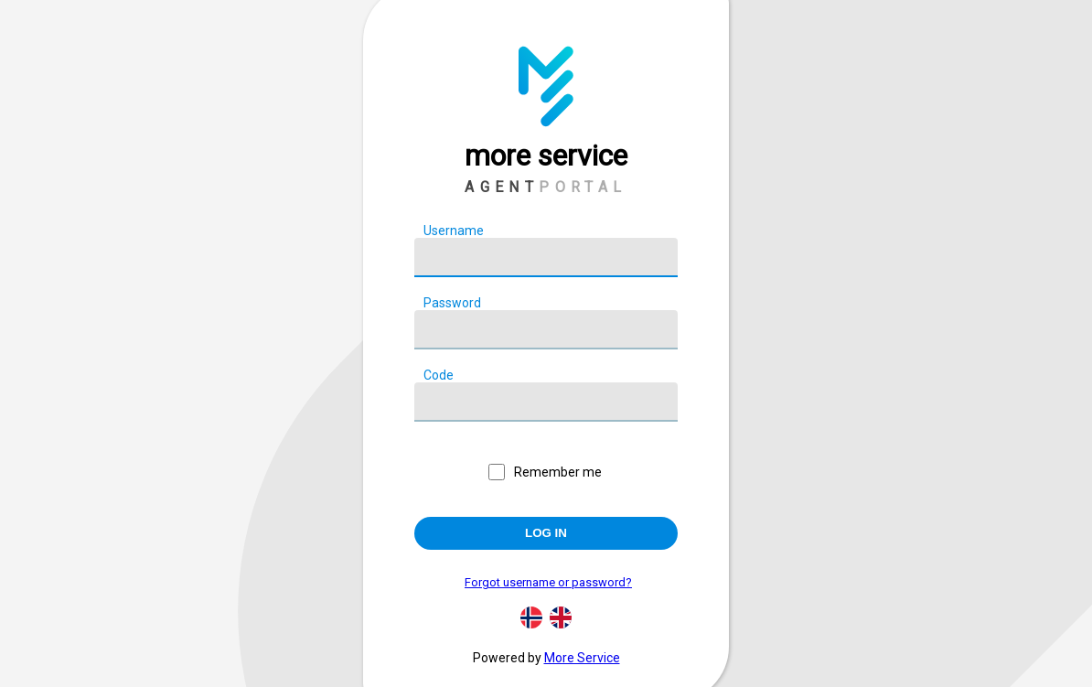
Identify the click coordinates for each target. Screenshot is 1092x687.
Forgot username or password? (548, 582)
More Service (582, 657)
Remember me (558, 472)
